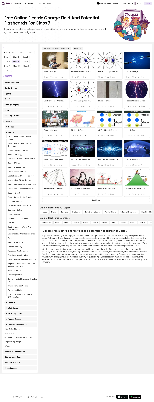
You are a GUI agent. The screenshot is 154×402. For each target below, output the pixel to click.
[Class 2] (67, 222)
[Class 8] (123, 222)
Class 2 (30, 52)
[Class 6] (104, 222)
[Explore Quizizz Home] (7, 3)
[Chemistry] (64, 212)
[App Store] (122, 397)
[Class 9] (133, 222)
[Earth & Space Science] (92, 212)
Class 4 (16, 57)
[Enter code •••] (128, 3)
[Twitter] (28, 397)
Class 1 (21, 52)
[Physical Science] (110, 212)
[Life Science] (76, 212)
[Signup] (148, 3)
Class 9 (7, 66)
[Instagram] (36, 397)
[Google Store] (135, 397)
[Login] (139, 3)
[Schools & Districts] (45, 3)
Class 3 (7, 57)
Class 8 (25, 61)
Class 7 (16, 61)
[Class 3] (76, 222)
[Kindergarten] (46, 222)
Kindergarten (9, 52)
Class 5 (25, 57)
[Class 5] (95, 222)
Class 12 (7, 70)
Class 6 (7, 61)
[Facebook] (32, 397)
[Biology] (44, 212)
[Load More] (96, 200)
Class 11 (26, 66)
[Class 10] (142, 222)
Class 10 (16, 66)
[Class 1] (57, 222)
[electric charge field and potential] (56, 48)
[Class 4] (85, 222)
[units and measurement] (129, 212)
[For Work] (18, 3)
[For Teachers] (30, 3)
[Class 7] (78, 48)
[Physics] (54, 212)
